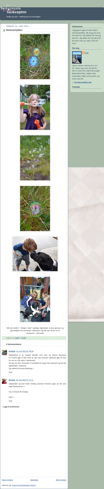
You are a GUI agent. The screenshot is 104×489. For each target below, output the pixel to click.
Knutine (12, 351)
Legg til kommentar (11, 407)
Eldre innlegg (61, 480)
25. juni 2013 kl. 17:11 (24, 380)
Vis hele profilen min (82, 82)
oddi (87, 53)
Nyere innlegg (7, 480)
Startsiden (34, 480)
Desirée (12, 380)
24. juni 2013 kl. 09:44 (24, 351)
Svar (10, 372)
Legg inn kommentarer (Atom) (24, 485)
